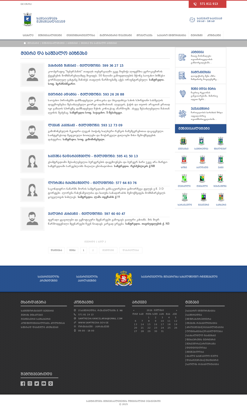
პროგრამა (208, 343)
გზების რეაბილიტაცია (201, 323)
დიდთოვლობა (196, 347)
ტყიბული (202, 186)
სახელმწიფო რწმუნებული (198, 276)
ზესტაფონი (220, 186)
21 (142, 327)
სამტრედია (201, 148)
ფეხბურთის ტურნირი (201, 339)
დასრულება (131, 250)
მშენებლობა (195, 351)
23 (155, 327)
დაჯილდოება (213, 331)
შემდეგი (108, 250)
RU (30, 4)
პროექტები (194, 327)
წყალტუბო (220, 148)
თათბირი (212, 360)
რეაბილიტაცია (213, 327)
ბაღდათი (202, 167)
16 (155, 324)
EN (26, 4)
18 (169, 324)
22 (149, 327)
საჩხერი (221, 205)
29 (149, 331)
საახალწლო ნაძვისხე (201, 335)
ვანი (221, 167)
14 (142, 324)
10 (162, 321)
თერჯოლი (184, 186)
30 (155, 331)
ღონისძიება (194, 331)
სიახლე (28, 35)
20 (135, 327)
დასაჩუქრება (195, 360)
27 (135, 331)
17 (162, 324)
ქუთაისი (183, 148)
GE (22, 4)
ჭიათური (203, 205)
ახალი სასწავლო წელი (202, 356)
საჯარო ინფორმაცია (200, 310)
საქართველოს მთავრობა (160, 276)
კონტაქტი (214, 35)
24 (162, 327)
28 (142, 331)
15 (149, 324)
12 (175, 321)
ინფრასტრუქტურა (198, 319)
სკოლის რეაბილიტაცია (202, 364)
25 (169, 327)
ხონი (184, 167)
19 (175, 324)
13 (135, 324)
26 (175, 327)
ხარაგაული (185, 205)
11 (169, 321)
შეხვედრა (193, 343)
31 (162, 331)
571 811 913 (209, 3)
